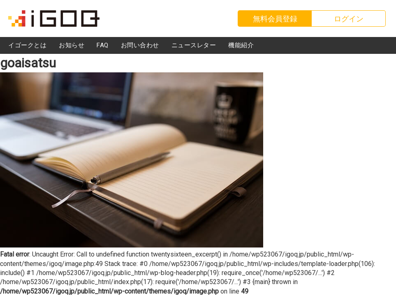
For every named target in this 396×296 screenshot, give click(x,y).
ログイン (349, 18)
